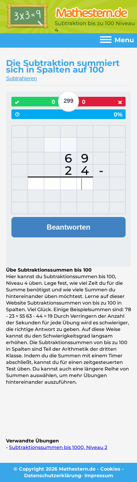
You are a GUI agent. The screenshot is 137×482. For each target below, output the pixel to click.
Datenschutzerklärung (52, 475)
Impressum (98, 475)
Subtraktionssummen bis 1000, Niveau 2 (58, 447)
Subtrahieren (21, 79)
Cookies (110, 469)
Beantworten (68, 227)
